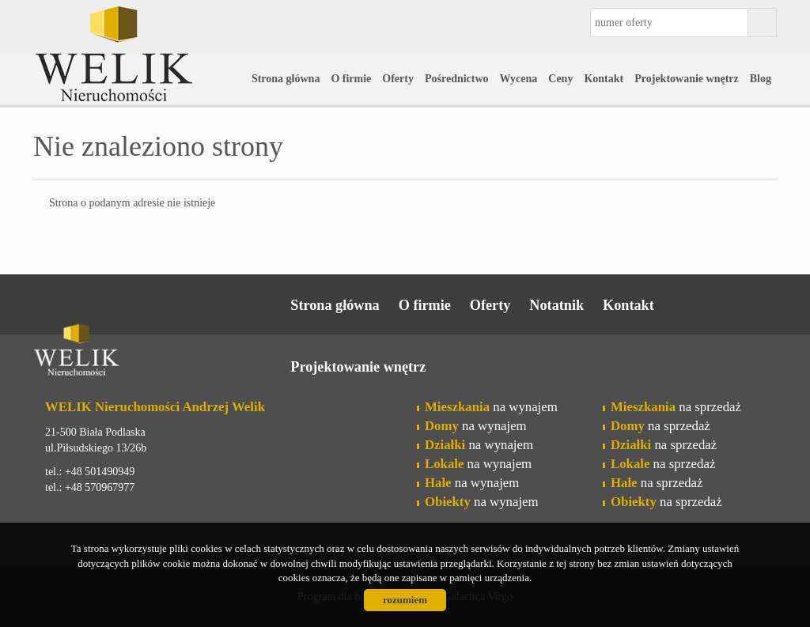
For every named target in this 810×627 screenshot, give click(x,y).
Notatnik (556, 305)
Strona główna (286, 79)
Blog (760, 79)
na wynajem (491, 406)
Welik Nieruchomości (155, 352)
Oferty (398, 79)
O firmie (351, 79)
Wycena (519, 79)
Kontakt (603, 79)
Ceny (560, 79)
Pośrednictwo (457, 79)
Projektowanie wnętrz (686, 79)
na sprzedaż (676, 406)
